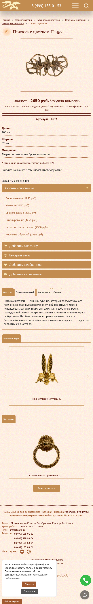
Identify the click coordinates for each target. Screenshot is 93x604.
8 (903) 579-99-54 (23, 538)
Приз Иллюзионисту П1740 (46, 398)
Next (88, 377)
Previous (5, 377)
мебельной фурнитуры (76, 511)
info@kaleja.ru (17, 529)
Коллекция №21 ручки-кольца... (46, 475)
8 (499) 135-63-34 (23, 542)
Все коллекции (46, 488)
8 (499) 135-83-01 (23, 547)
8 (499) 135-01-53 (46, 5)
